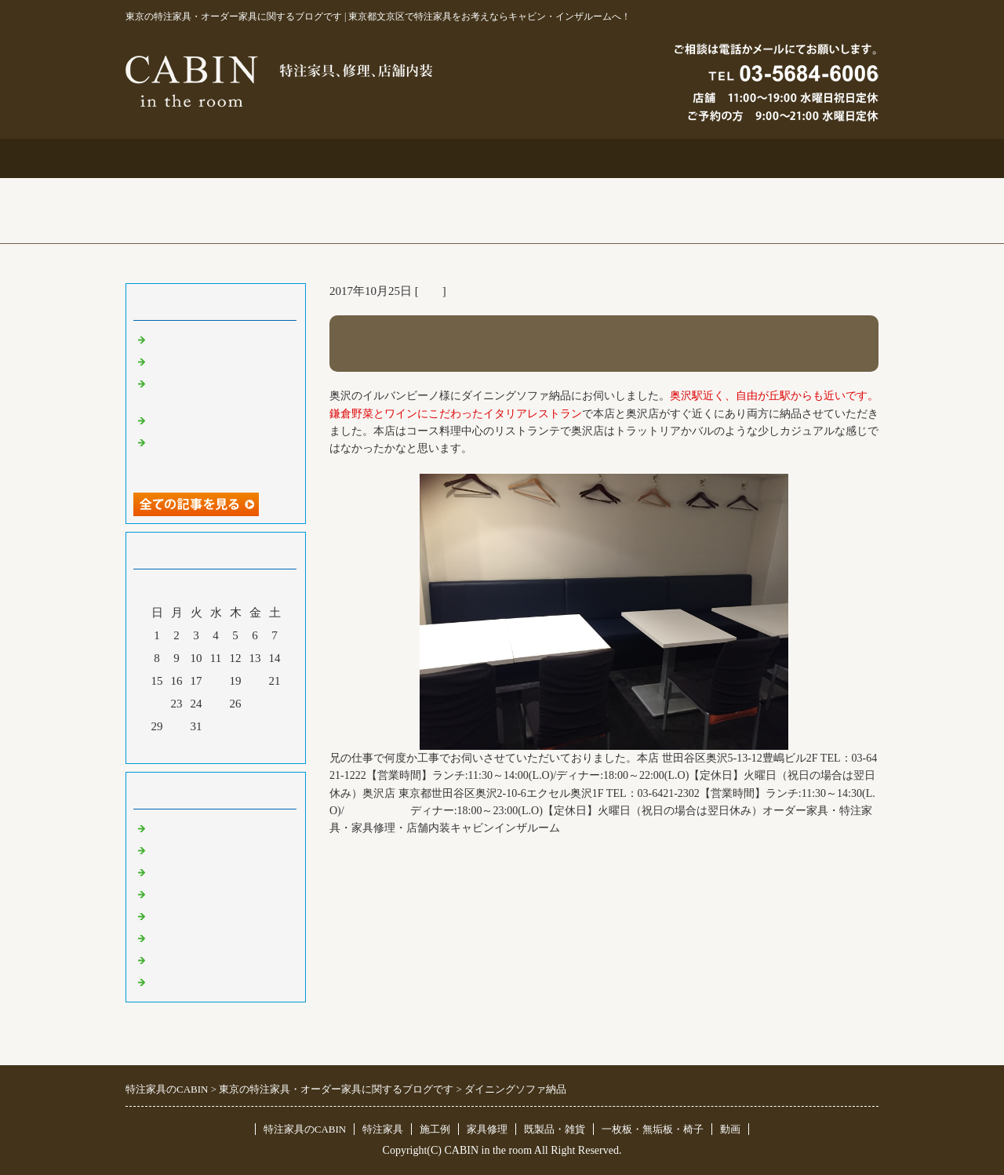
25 (216, 703)
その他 (166, 915)
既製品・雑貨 (184, 871)
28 (275, 703)
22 (157, 703)
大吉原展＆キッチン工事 (213, 361)
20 (255, 681)
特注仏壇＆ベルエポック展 (219, 339)
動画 (730, 1129)
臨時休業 (172, 981)
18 (216, 681)
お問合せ (652, 158)
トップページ (201, 158)
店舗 (430, 291)
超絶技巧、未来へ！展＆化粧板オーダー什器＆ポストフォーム (219, 456)
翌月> (245, 747)
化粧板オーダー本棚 (202, 419)
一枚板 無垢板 (190, 959)
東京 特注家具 (186, 827)
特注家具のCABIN (305, 1129)
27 (255, 703)
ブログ (804, 158)
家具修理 (487, 1129)
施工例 (502, 158)
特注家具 (351, 158)
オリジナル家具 (190, 937)
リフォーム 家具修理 (203, 849)
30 (177, 726)
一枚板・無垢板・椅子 (653, 1129)
